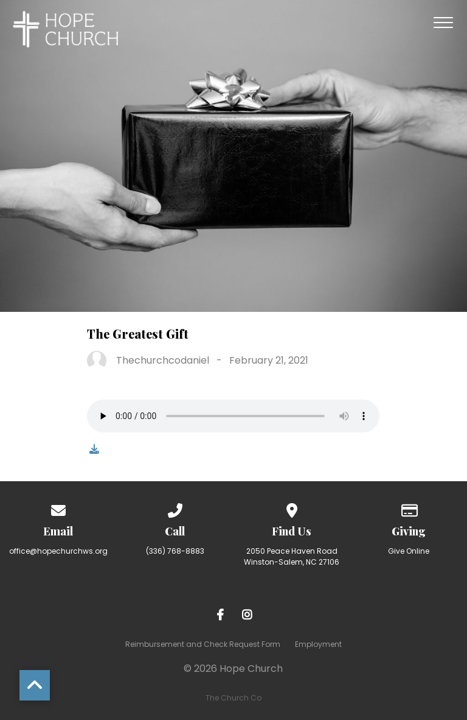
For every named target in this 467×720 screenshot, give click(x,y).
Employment (318, 644)
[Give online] (408, 508)
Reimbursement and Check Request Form (202, 644)
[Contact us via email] (58, 508)
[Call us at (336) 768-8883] (175, 508)
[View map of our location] (292, 508)
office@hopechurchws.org (58, 551)
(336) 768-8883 (175, 551)
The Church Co (233, 698)
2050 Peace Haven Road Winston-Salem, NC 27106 (291, 556)
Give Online (408, 551)
